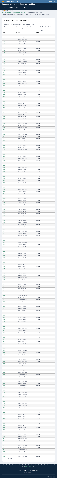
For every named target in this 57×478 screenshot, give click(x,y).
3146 (4, 35)
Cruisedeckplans (9, 1)
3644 (4, 191)
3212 (3, 81)
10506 (4, 368)
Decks (10, 7)
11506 (4, 440)
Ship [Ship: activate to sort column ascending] (15, 32)
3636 (4, 182)
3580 (4, 143)
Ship (4, 7)
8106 (4, 211)
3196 (4, 68)
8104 (4, 209)
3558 (4, 129)
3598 (4, 156)
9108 (4, 282)
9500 (4, 293)
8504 (4, 242)
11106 (4, 401)
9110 (3, 284)
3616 (4, 167)
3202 (4, 74)
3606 (4, 158)
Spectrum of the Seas (16, 12)
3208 (4, 76)
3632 (4, 176)
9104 (4, 268)
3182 (4, 57)
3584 (4, 149)
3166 (4, 43)
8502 (4, 237)
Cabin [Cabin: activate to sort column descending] (4, 32)
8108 (4, 220)
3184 (4, 59)
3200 (4, 72)
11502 (4, 429)
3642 (4, 187)
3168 (4, 46)
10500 (4, 352)
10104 (4, 334)
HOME (3, 12)
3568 (4, 132)
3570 (4, 136)
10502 (4, 363)
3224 (4, 83)
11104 (4, 396)
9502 (4, 299)
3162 (4, 39)
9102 (4, 264)
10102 (4, 330)
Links (17, 1)
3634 (4, 178)
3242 (4, 103)
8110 (3, 224)
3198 (4, 70)
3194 (4, 65)
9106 (4, 275)
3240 (4, 96)
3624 (4, 171)
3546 (4, 116)
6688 (4, 198)
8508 (4, 251)
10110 (4, 345)
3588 (4, 154)
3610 (4, 160)
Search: (47, 30)
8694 (4, 262)
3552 (4, 127)
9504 (4, 304)
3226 (4, 85)
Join (40, 470)
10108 (4, 341)
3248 (4, 114)
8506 (4, 244)
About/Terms (18, 470)
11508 (4, 443)
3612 (4, 162)
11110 (4, 414)
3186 (4, 61)
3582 (4, 147)
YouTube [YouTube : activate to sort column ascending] (41, 32)
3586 (4, 151)
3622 (4, 169)
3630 (4, 173)
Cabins (17, 7)
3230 (4, 87)
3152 (3, 37)
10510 (4, 376)
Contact (24, 470)
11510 (4, 447)
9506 (4, 306)
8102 (4, 202)
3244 (4, 107)
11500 (4, 425)
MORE (25, 7)
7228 (4, 200)
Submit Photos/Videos (33, 470)
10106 (4, 339)
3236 (4, 92)
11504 (4, 434)
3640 (4, 184)
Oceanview (23, 12)
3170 (4, 52)
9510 (4, 319)
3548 (4, 125)
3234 (4, 90)
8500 (4, 233)
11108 (4, 407)
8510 (4, 255)
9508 (4, 312)
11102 (4, 387)
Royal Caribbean (8, 12)
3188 (4, 63)
